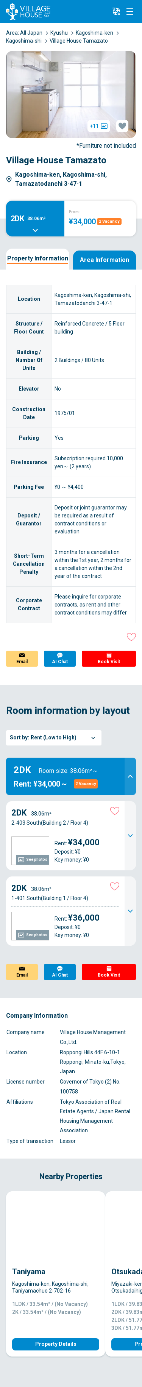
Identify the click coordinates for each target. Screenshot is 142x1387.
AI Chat (60, 661)
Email (22, 661)
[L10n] (116, 11)
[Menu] (130, 11)
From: (74, 212)
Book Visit (109, 661)
